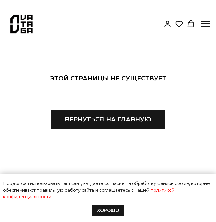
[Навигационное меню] (205, 24)
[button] (167, 23)
